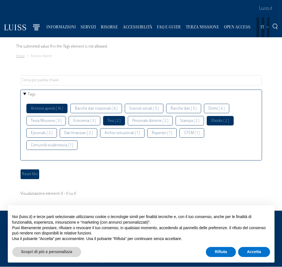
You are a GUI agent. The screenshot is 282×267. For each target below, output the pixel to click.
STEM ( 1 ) (192, 133)
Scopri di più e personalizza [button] (46, 251)
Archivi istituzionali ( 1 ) (122, 133)
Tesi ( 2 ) (114, 121)
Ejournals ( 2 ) (42, 133)
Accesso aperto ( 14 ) (47, 109)
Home (20, 56)
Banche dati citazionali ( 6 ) (96, 109)
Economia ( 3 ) (84, 121)
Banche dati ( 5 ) (184, 109)
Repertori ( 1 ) (162, 133)
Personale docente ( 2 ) (150, 121)
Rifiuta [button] (221, 251)
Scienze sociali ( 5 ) (144, 109)
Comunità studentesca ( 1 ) (52, 145)
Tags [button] (32, 94)
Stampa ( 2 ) (189, 121)
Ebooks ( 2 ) (220, 121)
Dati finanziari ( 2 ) (78, 133)
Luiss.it (265, 8)
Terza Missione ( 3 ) (46, 121)
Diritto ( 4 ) (216, 109)
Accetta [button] (254, 251)
